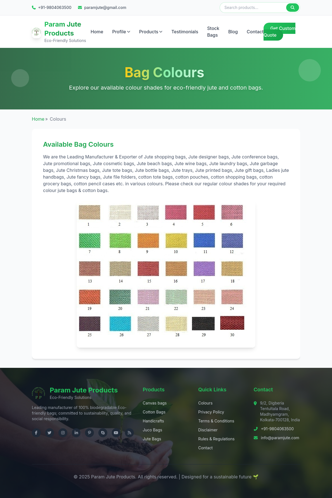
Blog (233, 31)
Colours (205, 403)
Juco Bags (152, 429)
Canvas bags (155, 403)
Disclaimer (207, 429)
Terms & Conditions (216, 420)
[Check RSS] (129, 432)
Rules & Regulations (216, 438)
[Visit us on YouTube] (116, 432)
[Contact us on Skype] (102, 432)
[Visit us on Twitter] (49, 432)
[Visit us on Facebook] (36, 432)
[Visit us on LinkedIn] (76, 432)
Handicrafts (153, 420)
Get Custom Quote (279, 31)
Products (150, 31)
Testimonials (184, 31)
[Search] (292, 7)
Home (97, 31)
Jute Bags (152, 438)
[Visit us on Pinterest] (89, 432)
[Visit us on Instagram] (62, 432)
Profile (121, 31)
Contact (255, 31)
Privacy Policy (211, 412)
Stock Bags (213, 31)
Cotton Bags (154, 412)
